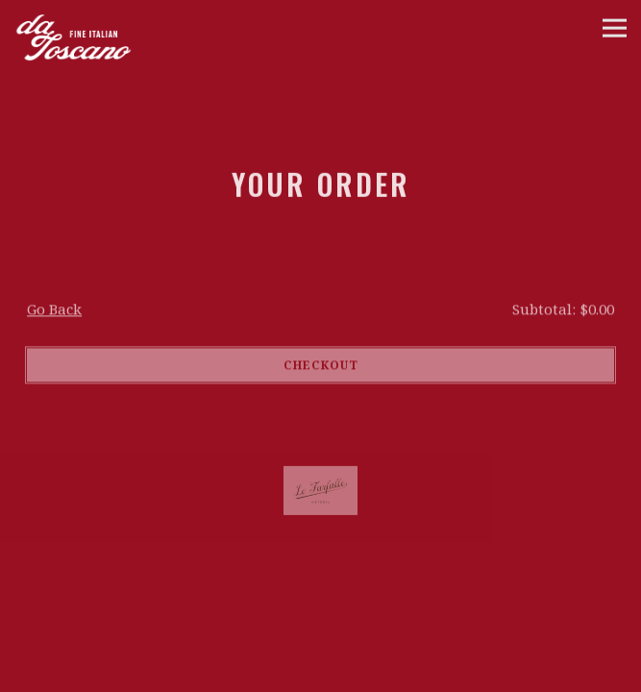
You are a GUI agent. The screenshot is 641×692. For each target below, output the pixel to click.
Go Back (54, 310)
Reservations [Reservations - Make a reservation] (320, 675)
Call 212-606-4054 (321, 640)
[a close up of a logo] (320, 492)
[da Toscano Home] (109, 31)
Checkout (321, 366)
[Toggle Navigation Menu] (614, 28)
